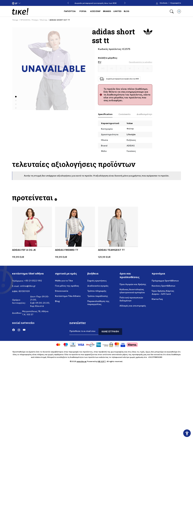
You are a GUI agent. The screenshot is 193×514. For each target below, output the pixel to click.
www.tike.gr (82, 361)
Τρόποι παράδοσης (97, 296)
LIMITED (117, 11)
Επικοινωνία (61, 291)
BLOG (126, 11)
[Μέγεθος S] (120, 68)
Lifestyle (131, 134)
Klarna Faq (157, 299)
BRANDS (107, 11)
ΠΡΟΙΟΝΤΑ (25, 20)
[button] (16, 3)
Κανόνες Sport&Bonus (163, 285)
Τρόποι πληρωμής (96, 291)
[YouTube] (24, 329)
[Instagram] (18, 329)
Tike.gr (15, 20)
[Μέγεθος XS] (111, 68)
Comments (125, 114)
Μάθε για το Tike (64, 280)
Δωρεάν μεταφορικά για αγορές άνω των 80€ (97, 3)
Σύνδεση (163, 3)
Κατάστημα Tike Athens (68, 296)
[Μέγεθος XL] (147, 68)
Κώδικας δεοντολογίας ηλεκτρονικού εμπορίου (132, 291)
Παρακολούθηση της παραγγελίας (98, 303)
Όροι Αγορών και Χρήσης (133, 284)
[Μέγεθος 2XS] (102, 68)
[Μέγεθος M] (129, 68)
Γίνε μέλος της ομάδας (67, 285)
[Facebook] (13, 329)
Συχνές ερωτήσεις (97, 280)
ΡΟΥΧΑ (82, 11)
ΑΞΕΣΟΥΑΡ (95, 11)
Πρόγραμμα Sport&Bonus (165, 280)
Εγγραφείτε (176, 3)
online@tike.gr (28, 286)
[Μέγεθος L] (138, 68)
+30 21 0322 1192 (33, 280)
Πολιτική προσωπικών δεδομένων (131, 299)
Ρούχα (35, 20)
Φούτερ (43, 20)
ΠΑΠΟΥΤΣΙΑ (70, 11)
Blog (57, 301)
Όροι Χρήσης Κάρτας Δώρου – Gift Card (163, 292)
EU (99, 62)
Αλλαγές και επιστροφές (133, 305)
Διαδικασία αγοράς (97, 285)
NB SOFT (102, 361)
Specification (105, 114)
